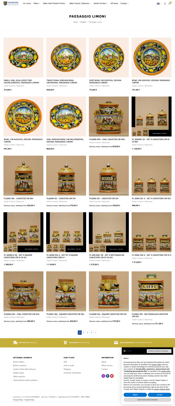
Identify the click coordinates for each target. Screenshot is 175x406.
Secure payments (127, 342)
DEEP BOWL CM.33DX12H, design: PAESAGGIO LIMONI (105, 81)
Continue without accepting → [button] (159, 351)
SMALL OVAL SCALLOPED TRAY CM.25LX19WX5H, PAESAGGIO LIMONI (21, 81)
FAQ (65, 362)
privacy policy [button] (157, 364)
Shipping (67, 369)
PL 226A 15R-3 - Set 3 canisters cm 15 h (151, 255)
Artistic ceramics (20, 365)
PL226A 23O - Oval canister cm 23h (22, 314)
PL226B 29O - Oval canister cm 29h (107, 139)
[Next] (95, 332)
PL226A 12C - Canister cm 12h (104, 198)
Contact (105, 369)
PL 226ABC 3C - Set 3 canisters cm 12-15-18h (151, 140)
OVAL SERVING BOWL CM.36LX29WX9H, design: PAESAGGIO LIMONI (65, 140)
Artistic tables (18, 362)
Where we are (107, 365)
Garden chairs (18, 373)
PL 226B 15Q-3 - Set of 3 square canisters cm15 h (62, 256)
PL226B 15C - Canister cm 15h (61, 198)
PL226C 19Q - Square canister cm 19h (65, 314)
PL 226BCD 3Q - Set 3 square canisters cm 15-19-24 (18, 256)
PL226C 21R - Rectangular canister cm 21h (150, 315)
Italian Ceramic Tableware (14, 86)
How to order (69, 365)
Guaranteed (73, 342)
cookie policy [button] (165, 371)
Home (75, 22)
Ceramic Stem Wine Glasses (24, 369)
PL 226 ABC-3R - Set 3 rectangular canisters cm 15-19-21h (106, 256)
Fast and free (24, 342)
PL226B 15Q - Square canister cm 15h (108, 314)
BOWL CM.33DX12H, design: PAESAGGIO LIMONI (151, 81)
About (104, 362)
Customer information (72, 373)
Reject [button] (135, 395)
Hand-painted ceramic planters (25, 380)
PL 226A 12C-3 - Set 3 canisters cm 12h (151, 198)
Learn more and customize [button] (147, 400)
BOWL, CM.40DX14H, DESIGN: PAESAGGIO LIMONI (23, 140)
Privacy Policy (18, 400)
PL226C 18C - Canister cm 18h (18, 198)
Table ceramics (19, 376)
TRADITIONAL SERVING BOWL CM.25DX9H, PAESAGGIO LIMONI (62, 81)
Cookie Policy (29, 400)
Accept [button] (159, 395)
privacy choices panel (161, 389)
